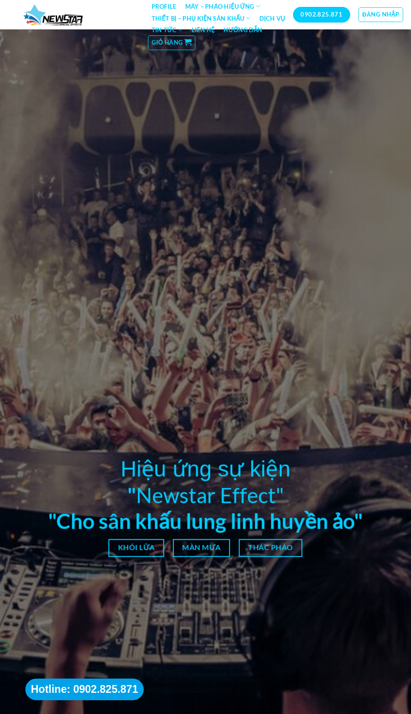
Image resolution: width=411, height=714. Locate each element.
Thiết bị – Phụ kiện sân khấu (201, 18)
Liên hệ (203, 30)
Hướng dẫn (242, 30)
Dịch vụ (272, 18)
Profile (164, 6)
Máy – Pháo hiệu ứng (222, 6)
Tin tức (167, 30)
